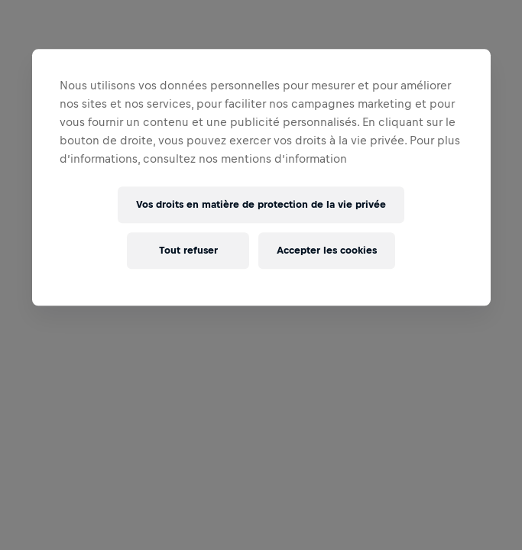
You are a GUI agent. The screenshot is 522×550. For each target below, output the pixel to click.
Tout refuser (188, 251)
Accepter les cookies (327, 251)
